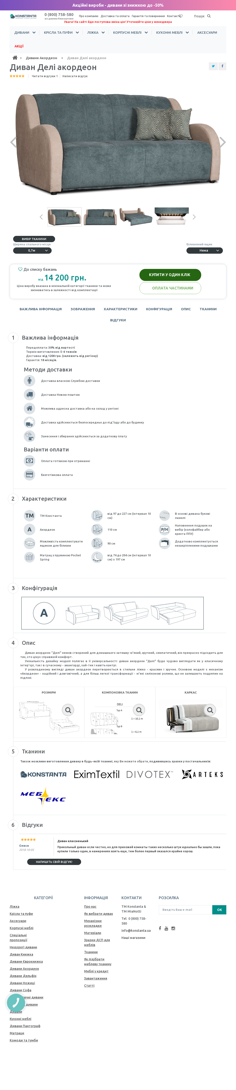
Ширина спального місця (32, 244)
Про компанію (88, 16)
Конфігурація (159, 309)
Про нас (90, 906)
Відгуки (118, 320)
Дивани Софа (20, 990)
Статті (89, 985)
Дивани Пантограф (25, 1026)
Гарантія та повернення (148, 16)
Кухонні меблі (169, 32)
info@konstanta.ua (136, 930)
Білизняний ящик (200, 244)
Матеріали (92, 933)
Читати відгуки (45, 76)
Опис (186, 309)
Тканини (208, 309)
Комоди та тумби (24, 1040)
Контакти (174, 16)
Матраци (17, 1033)
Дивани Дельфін (23, 976)
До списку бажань (37, 269)
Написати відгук (75, 76)
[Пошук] (209, 16)
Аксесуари (207, 32)
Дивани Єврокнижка (26, 961)
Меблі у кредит (96, 971)
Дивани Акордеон (24, 969)
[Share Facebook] (222, 66)
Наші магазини (133, 938)
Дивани (21, 32)
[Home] (15, 57)
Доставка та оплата (115, 16)
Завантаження (95, 978)
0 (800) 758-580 (59, 16)
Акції (19, 46)
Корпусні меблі (127, 32)
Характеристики (120, 309)
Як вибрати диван (98, 914)
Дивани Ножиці (22, 983)
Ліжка (92, 32)
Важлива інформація (41, 309)
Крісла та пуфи (58, 32)
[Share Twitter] (213, 66)
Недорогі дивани (23, 947)
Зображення (83, 309)
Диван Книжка (21, 954)
